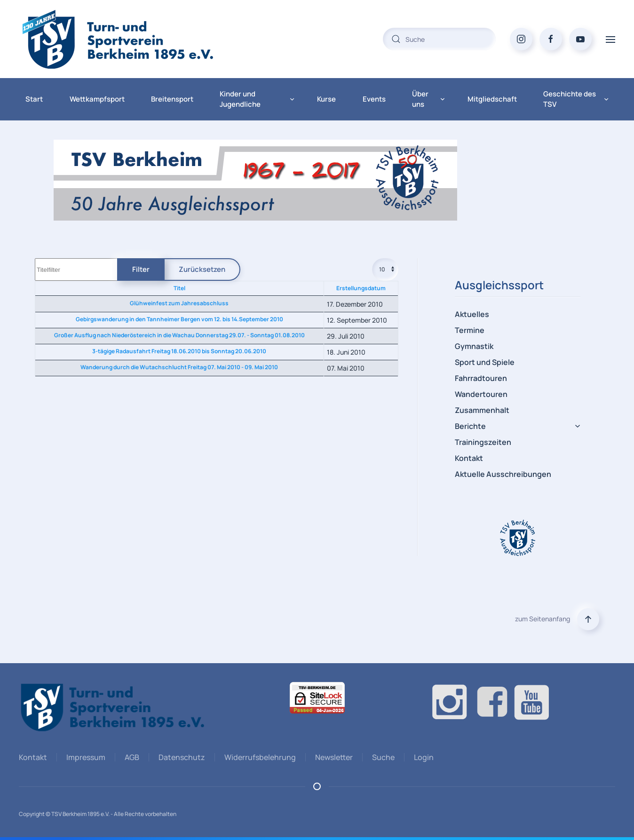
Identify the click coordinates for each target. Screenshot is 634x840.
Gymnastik (474, 346)
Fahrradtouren (481, 378)
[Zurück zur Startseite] (136, 39)
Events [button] (376, 99)
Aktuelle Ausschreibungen (503, 474)
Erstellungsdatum (361, 288)
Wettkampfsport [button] (97, 99)
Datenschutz (180, 757)
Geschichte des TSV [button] (576, 99)
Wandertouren (481, 394)
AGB (130, 757)
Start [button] (36, 99)
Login (422, 757)
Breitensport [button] (172, 99)
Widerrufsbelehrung (258, 757)
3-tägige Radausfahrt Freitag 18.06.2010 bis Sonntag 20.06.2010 (179, 351)
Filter (141, 269)
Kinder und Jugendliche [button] (257, 99)
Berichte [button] (517, 426)
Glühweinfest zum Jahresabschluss (179, 303)
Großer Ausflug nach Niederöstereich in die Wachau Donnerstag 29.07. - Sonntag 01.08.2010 (179, 335)
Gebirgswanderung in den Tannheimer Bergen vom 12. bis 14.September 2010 (179, 319)
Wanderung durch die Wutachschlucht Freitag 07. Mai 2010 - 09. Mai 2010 (179, 367)
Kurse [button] (328, 99)
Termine (469, 330)
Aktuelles (472, 314)
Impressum (84, 757)
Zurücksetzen (202, 269)
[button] (610, 38)
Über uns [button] (428, 99)
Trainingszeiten (483, 442)
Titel (179, 288)
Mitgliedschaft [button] (492, 99)
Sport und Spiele (485, 362)
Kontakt (469, 458)
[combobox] (439, 39)
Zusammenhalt (482, 410)
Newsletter (332, 757)
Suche (382, 757)
